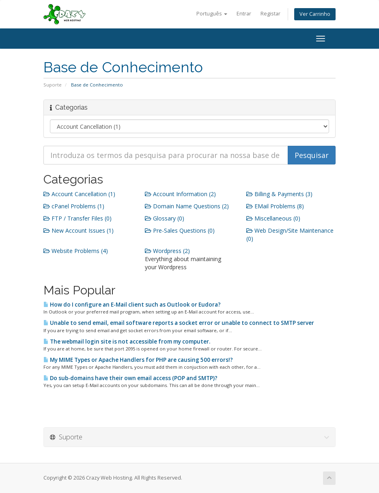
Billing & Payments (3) (279, 194)
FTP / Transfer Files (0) (77, 218)
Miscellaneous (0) (273, 218)
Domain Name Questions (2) (187, 206)
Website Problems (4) (75, 251)
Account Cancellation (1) (79, 194)
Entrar (244, 13)
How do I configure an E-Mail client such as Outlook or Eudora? (132, 304)
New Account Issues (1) (78, 230)
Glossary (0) (164, 218)
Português (211, 13)
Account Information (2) (180, 194)
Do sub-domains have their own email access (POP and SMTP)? (130, 378)
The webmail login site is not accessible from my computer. (126, 341)
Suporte (52, 85)
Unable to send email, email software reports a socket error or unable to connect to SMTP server (178, 323)
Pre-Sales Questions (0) (180, 230)
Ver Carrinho (314, 14)
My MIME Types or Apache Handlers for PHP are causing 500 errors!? (138, 359)
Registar (270, 13)
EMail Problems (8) (275, 206)
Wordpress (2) (167, 251)
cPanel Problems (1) (73, 206)
